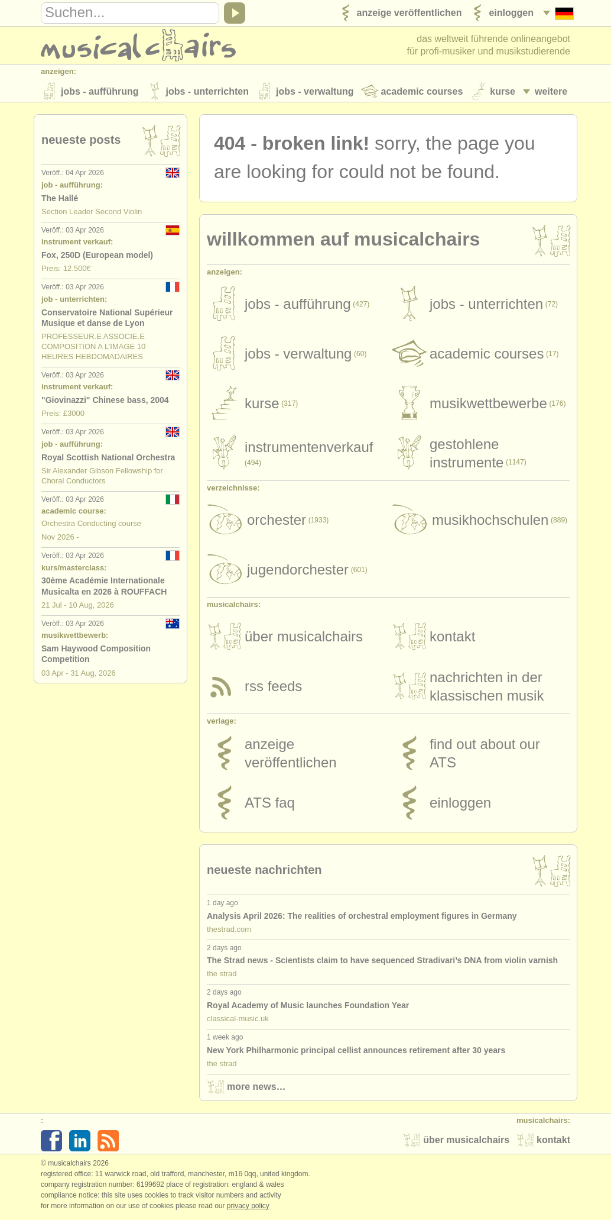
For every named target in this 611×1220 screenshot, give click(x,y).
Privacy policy (248, 1207)
